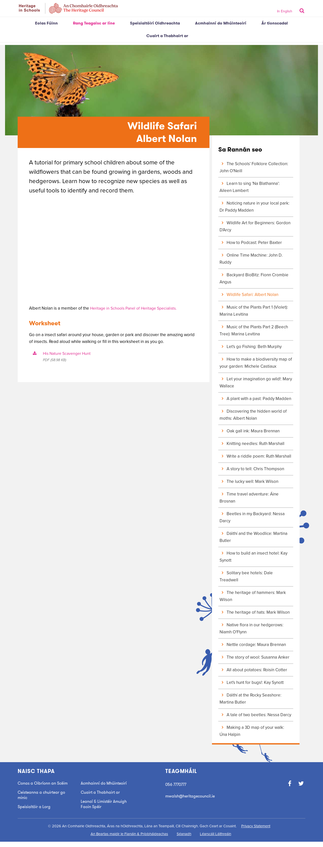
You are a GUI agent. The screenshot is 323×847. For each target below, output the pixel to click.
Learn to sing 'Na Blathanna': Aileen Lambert (250, 187)
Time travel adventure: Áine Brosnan (249, 497)
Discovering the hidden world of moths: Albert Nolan (253, 415)
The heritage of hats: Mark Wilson (255, 612)
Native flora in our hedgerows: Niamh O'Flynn (251, 628)
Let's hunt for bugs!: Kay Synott (252, 682)
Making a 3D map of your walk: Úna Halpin (252, 731)
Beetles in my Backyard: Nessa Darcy (252, 517)
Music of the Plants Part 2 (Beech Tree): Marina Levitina (254, 330)
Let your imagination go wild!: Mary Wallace (256, 382)
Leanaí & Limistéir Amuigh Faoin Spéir (105, 804)
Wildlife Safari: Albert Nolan (249, 294)
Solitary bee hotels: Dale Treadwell (246, 576)
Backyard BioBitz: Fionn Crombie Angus (254, 278)
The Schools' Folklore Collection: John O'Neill (254, 167)
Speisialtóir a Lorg (35, 812)
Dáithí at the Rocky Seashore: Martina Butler (250, 698)
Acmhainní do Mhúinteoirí (220, 23)
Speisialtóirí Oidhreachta (155, 23)
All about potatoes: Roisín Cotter (253, 669)
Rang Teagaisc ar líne (94, 23)
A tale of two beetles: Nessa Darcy (255, 714)
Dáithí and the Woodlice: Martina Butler (253, 537)
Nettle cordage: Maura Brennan (253, 644)
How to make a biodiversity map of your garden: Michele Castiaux (256, 363)
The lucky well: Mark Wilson (249, 481)
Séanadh (184, 839)
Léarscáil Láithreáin (215, 839)
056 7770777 (176, 784)
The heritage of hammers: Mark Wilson (253, 596)
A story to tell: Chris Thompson (252, 468)
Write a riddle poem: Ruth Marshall (255, 456)
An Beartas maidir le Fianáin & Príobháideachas (129, 839)
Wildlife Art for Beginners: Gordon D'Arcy (255, 226)
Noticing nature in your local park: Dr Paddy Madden (254, 207)
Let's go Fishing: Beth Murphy (251, 346)
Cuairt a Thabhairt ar (167, 36)
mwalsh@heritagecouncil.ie (191, 796)
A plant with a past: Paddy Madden (255, 398)
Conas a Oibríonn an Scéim (38, 786)
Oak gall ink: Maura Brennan (250, 431)
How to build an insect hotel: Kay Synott (253, 557)
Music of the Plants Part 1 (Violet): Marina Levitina (254, 311)
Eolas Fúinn (46, 23)
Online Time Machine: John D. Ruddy (251, 259)
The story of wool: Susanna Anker (254, 657)
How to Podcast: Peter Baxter (251, 242)
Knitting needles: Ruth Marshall (252, 443)
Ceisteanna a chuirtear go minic (43, 800)
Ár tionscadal (274, 23)
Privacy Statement (255, 831)
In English (284, 11)
